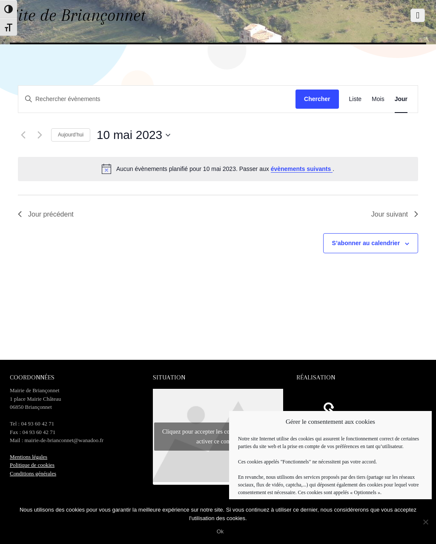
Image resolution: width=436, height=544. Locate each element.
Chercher (317, 98)
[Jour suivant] (39, 135)
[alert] (218, 169)
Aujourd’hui (70, 135)
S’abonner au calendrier (366, 243)
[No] (425, 522)
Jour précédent (46, 214)
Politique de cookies (32, 465)
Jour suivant (394, 214)
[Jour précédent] (23, 135)
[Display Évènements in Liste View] (355, 99)
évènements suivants (302, 168)
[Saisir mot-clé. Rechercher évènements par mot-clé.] (143, 99)
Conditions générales (33, 473)
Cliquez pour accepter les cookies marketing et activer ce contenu (218, 436)
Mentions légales (28, 457)
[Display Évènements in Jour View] (401, 99)
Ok (220, 531)
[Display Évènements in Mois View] (378, 99)
